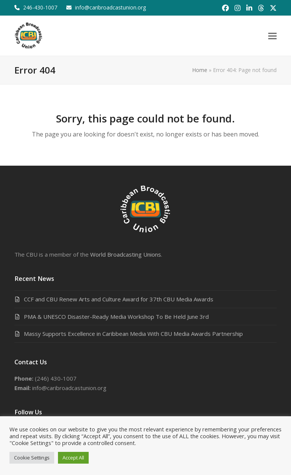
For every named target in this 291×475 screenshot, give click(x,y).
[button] (272, 36)
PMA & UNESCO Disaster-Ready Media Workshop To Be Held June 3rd (116, 316)
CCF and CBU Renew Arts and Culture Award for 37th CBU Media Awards (118, 299)
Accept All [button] (73, 457)
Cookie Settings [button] (32, 457)
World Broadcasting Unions (125, 254)
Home (199, 70)
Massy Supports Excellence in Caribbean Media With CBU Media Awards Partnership (133, 333)
